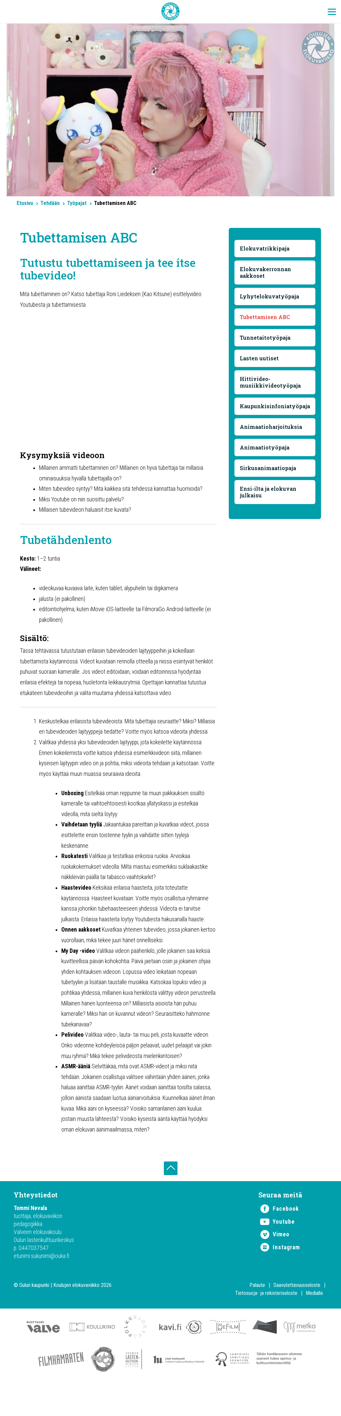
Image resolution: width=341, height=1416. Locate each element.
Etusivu (25, 203)
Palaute (257, 1314)
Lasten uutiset (259, 358)
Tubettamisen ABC (265, 317)
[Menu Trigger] (332, 11)
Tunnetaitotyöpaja (265, 337)
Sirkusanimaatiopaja (268, 468)
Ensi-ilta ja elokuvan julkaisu (268, 492)
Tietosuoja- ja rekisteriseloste (266, 1322)
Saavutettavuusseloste (296, 1314)
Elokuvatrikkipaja (265, 248)
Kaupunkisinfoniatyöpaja (275, 406)
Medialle (314, 1322)
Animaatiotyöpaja (265, 447)
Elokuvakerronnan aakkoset (265, 272)
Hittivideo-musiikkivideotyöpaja (270, 382)
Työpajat (77, 203)
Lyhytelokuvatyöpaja (269, 296)
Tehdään (50, 203)
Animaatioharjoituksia (271, 427)
